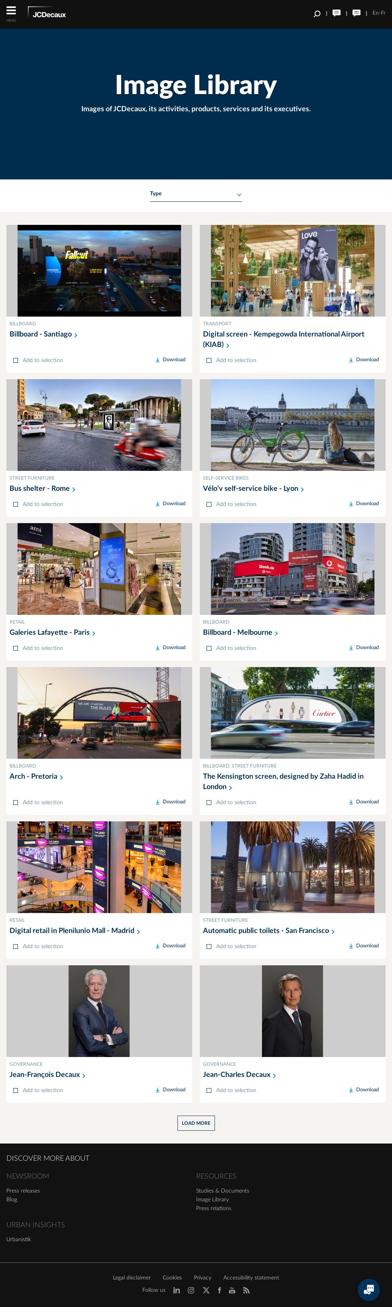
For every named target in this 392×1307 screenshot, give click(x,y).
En (375, 13)
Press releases (23, 1191)
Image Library (212, 1200)
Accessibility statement (251, 1278)
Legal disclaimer (132, 1278)
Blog (11, 1200)
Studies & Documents (222, 1191)
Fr (383, 13)
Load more (196, 1123)
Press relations (213, 1208)
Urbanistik (18, 1239)
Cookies (172, 1278)
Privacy (202, 1278)
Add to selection (43, 360)
